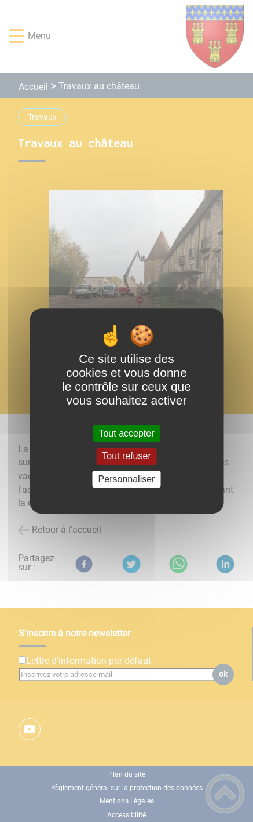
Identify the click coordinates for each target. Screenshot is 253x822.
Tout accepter (126, 433)
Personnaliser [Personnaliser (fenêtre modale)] (126, 479)
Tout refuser (126, 456)
